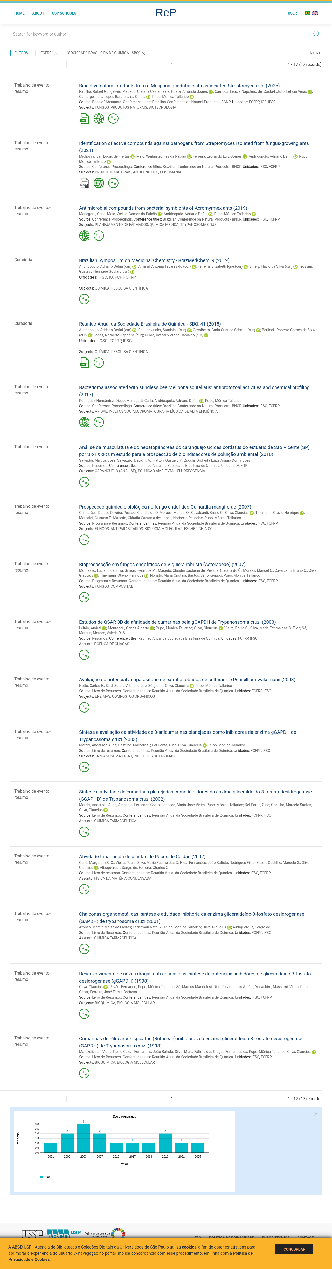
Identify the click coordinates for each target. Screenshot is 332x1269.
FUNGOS (102, 107)
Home (19, 13)
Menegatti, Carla (92, 214)
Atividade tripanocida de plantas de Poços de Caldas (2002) (142, 856)
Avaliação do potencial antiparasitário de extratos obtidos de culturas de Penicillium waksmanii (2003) (187, 679)
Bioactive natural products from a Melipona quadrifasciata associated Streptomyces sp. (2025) (179, 85)
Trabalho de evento (31, 446)
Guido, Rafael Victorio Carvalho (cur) (174, 335)
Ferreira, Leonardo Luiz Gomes (217, 156)
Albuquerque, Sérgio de (144, 685)
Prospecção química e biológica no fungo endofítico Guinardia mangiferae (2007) (165, 507)
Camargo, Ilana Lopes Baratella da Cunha (112, 97)
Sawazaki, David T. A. (134, 460)
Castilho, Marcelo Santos (291, 805)
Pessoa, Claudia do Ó (141, 513)
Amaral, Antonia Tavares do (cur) (164, 266)
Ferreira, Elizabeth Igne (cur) (220, 266)
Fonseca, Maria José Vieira (183, 805)
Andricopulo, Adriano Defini (270, 156)
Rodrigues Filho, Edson (248, 863)
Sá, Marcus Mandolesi (194, 987)
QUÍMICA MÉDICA (164, 225)
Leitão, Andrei (90, 628)
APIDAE (101, 411)
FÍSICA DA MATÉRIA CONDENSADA (122, 878)
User (292, 13)
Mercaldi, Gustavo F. (95, 518)
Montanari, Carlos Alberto (128, 628)
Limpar (316, 52)
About (38, 13)
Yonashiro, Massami (271, 987)
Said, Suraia (115, 685)
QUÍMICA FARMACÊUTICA (115, 821)
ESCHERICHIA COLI (200, 529)
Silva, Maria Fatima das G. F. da (275, 628)
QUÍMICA (102, 288)
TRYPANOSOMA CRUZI (199, 225)
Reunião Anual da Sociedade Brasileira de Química (178, 465)
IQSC (102, 340)
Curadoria (23, 259)
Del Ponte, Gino (164, 745)
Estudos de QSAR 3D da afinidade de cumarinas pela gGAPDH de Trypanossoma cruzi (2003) (177, 622)
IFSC (272, 102)
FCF (118, 277)
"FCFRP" (49, 53)
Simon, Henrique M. (140, 570)
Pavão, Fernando (122, 987)
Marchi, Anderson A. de (97, 745)
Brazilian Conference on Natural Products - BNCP (202, 167)
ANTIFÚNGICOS (145, 172)
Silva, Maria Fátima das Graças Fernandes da (211, 1051)
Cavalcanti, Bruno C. (207, 513)
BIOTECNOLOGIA (162, 107)
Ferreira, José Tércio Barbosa (113, 992)
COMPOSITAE (121, 586)
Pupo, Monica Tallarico (170, 97)
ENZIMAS (102, 696)
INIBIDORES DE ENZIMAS (154, 756)
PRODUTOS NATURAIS (128, 107)
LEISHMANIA (170, 172)
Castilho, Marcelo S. (134, 745)
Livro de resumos (106, 751)
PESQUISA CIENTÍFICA (129, 288)
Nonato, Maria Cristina (168, 575)
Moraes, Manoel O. (175, 513)
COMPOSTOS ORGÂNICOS (133, 696)
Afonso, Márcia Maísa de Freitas (105, 927)
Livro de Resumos (106, 691)
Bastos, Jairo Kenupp (205, 575)
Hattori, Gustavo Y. (167, 460)
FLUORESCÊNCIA (191, 471)
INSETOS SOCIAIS (123, 411)
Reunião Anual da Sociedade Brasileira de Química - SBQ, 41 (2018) (150, 324)
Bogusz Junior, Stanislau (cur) (162, 330)
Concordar (294, 1249)
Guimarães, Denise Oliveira (100, 513)
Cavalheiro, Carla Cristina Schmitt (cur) (224, 330)
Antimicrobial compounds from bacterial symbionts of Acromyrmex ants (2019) (163, 208)
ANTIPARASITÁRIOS (126, 529)
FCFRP (254, 102)
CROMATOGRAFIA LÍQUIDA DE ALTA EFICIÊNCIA (179, 411)
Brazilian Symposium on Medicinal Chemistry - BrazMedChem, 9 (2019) (154, 260)
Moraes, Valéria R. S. (109, 633)
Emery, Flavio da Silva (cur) (270, 266)
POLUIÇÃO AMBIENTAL (157, 471)
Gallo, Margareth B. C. (96, 863)
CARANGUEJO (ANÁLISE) (115, 471)
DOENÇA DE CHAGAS (111, 644)
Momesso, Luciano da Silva (101, 570)
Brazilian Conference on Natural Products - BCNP (191, 102)
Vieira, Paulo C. (236, 628)
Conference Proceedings (112, 167)
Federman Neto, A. (148, 927)
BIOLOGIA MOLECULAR (164, 529)
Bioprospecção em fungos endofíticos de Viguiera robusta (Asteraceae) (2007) (162, 564)
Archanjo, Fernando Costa (139, 805)
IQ (111, 277)
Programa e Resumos (109, 523)
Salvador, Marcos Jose (97, 460)
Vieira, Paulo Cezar (117, 1051)
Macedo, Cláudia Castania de (145, 91)
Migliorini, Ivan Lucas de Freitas (104, 156)
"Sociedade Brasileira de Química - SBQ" (106, 53)
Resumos (99, 465)
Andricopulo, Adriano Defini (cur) (105, 266)
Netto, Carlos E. (91, 685)
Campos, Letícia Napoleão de (238, 91)
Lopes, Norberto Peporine (182, 518)
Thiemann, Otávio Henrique (277, 513)
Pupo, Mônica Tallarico (232, 214)
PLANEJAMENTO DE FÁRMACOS (121, 225)
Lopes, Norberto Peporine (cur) (118, 335)
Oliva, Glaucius (237, 513)
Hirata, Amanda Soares (189, 91)
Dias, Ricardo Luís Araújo (233, 987)
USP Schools (64, 13)
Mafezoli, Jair (90, 1051)
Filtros (21, 53)
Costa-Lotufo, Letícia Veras (285, 91)
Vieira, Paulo (126, 863)
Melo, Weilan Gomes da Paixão (161, 156)
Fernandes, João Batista (208, 863)
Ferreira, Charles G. (154, 867)
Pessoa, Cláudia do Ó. (223, 570)
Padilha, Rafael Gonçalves (100, 91)
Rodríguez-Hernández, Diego (102, 401)
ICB (264, 102)
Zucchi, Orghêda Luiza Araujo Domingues (217, 460)
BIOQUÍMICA (105, 1003)
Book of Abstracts (106, 102)
